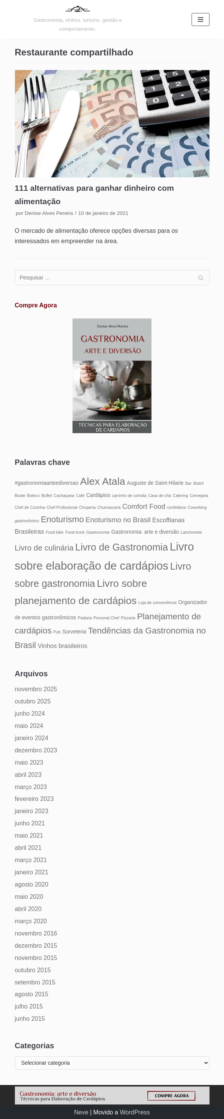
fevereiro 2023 (34, 799)
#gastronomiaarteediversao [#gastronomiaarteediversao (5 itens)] (47, 483)
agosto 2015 (31, 994)
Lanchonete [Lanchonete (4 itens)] (191, 532)
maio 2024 (29, 726)
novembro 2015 (36, 958)
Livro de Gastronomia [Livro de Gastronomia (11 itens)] (121, 547)
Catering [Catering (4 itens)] (180, 495)
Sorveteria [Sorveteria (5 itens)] (74, 632)
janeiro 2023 (31, 811)
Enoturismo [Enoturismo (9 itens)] (62, 519)
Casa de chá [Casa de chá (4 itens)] (159, 495)
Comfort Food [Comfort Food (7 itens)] (144, 506)
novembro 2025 (36, 689)
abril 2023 (28, 774)
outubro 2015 (33, 970)
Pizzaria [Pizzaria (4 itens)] (128, 618)
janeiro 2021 (31, 872)
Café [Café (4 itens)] (80, 495)
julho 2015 (29, 1006)
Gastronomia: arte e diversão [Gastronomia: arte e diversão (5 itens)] (145, 532)
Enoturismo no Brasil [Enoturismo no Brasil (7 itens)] (117, 520)
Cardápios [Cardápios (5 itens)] (98, 495)
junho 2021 (30, 823)
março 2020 (31, 921)
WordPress (135, 1112)
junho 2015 (30, 1018)
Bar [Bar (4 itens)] (188, 483)
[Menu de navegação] (200, 19)
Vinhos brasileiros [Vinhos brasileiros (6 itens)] (62, 645)
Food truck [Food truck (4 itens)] (74, 532)
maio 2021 (29, 835)
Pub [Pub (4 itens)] (57, 632)
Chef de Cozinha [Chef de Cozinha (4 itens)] (30, 507)
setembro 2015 (35, 982)
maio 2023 (29, 762)
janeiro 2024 (31, 738)
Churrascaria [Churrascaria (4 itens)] (109, 507)
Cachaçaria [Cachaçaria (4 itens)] (64, 495)
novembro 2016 (36, 933)
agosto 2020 (31, 884)
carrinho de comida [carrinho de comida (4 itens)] (129, 495)
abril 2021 (28, 848)
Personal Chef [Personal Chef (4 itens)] (106, 618)
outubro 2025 (33, 701)
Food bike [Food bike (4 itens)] (55, 532)
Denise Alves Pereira (49, 213)
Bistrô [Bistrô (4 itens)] (198, 483)
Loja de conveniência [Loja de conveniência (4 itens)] (158, 602)
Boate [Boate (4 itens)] (20, 495)
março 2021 (31, 860)
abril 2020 (28, 909)
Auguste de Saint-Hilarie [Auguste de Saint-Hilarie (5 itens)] (155, 483)
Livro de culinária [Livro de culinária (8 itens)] (44, 548)
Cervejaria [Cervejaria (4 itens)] (199, 495)
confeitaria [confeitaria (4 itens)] (176, 507)
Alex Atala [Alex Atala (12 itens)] (102, 481)
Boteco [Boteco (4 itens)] (33, 495)
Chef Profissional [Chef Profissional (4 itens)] (62, 507)
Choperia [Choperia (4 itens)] (87, 507)
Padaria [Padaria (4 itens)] (85, 618)
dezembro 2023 (36, 750)
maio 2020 (29, 896)
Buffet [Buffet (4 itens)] (46, 495)
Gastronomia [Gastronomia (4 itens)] (98, 532)
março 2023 (31, 787)
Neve (81, 1112)
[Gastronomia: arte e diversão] (78, 19)
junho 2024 (30, 713)
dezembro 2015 (36, 945)
